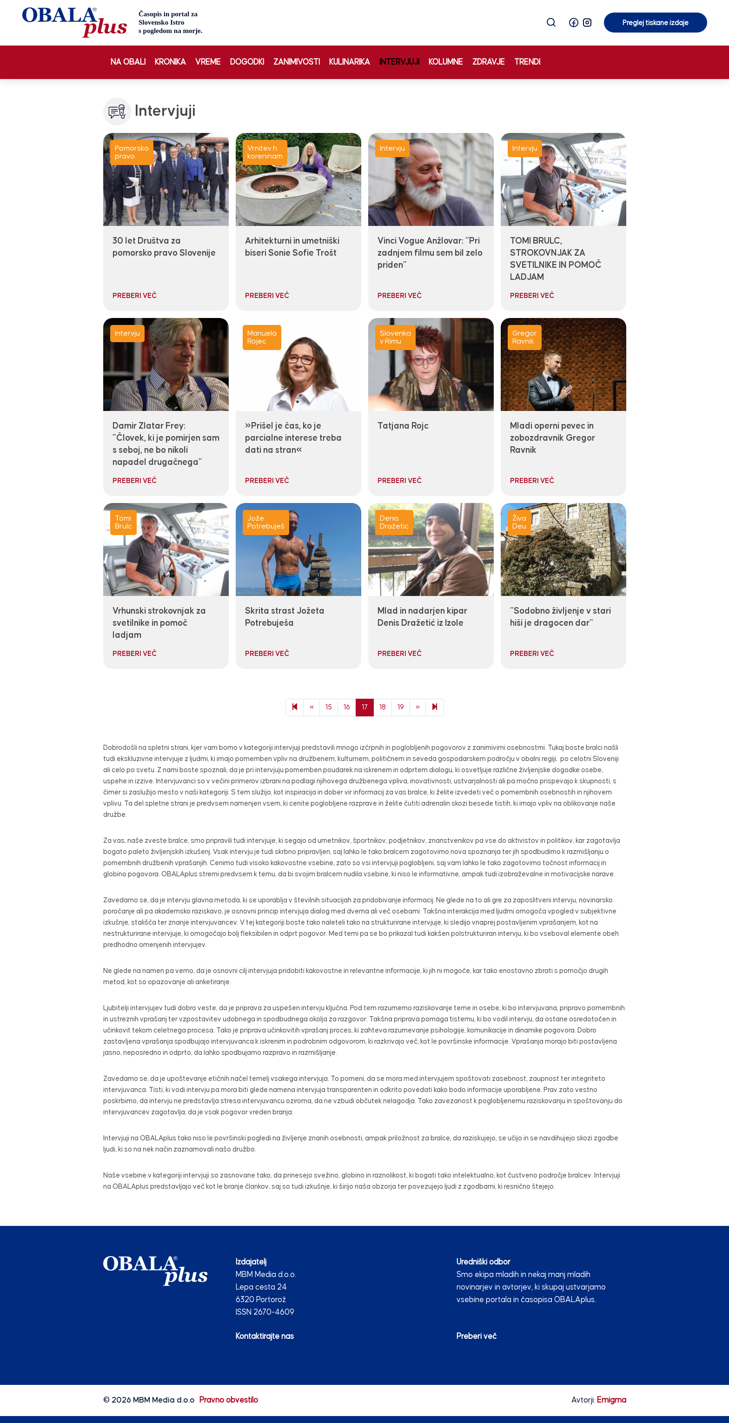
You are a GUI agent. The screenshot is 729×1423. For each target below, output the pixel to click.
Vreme (208, 62)
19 (401, 707)
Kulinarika (349, 62)
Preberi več (477, 1336)
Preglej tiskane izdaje (656, 23)
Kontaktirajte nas (265, 1336)
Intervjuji (399, 62)
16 (347, 707)
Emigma (611, 1400)
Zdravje (488, 62)
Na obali (128, 62)
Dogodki (247, 62)
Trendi (527, 62)
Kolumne (446, 62)
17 (365, 707)
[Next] (434, 707)
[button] (573, 22)
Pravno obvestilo (228, 1400)
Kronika (170, 62)
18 (382, 707)
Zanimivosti (296, 62)
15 (328, 707)
